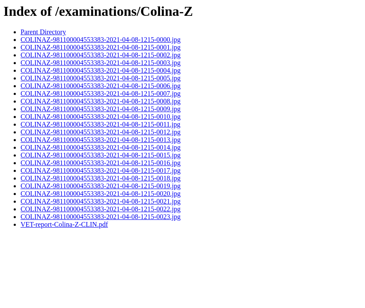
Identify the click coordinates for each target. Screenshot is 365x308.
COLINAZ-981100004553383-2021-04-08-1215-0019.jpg (101, 186)
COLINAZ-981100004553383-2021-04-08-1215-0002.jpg (101, 55)
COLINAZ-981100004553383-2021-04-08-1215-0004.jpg (101, 70)
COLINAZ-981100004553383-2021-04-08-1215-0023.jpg (101, 216)
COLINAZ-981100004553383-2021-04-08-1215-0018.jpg (101, 178)
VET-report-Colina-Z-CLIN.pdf (64, 224)
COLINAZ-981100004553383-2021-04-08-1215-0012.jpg (101, 132)
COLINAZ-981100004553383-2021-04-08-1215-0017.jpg (101, 170)
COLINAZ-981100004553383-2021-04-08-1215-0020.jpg (101, 193)
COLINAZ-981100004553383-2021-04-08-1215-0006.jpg (101, 85)
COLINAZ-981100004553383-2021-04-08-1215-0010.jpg (101, 116)
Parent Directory (43, 32)
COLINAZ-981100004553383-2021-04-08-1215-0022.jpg (101, 209)
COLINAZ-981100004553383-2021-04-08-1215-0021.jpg (101, 201)
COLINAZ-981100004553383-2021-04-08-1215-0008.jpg (101, 101)
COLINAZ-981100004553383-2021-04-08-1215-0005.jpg (101, 78)
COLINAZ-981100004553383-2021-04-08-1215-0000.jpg (101, 39)
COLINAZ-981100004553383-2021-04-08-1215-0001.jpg (101, 47)
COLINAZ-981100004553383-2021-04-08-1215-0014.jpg (101, 147)
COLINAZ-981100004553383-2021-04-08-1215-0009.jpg (101, 109)
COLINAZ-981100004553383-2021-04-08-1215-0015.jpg (101, 155)
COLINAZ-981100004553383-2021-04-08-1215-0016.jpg (101, 162)
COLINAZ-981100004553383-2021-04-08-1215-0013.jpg (101, 139)
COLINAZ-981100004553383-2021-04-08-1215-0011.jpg (100, 124)
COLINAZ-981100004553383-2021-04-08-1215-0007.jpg (101, 93)
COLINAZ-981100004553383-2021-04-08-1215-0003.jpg (101, 62)
